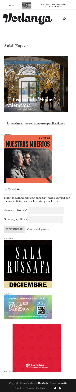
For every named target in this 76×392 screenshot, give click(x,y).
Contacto (40, 388)
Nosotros (19, 388)
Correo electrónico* (16, 210)
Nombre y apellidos (15, 219)
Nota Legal (43, 383)
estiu (64, 383)
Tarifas (30, 388)
